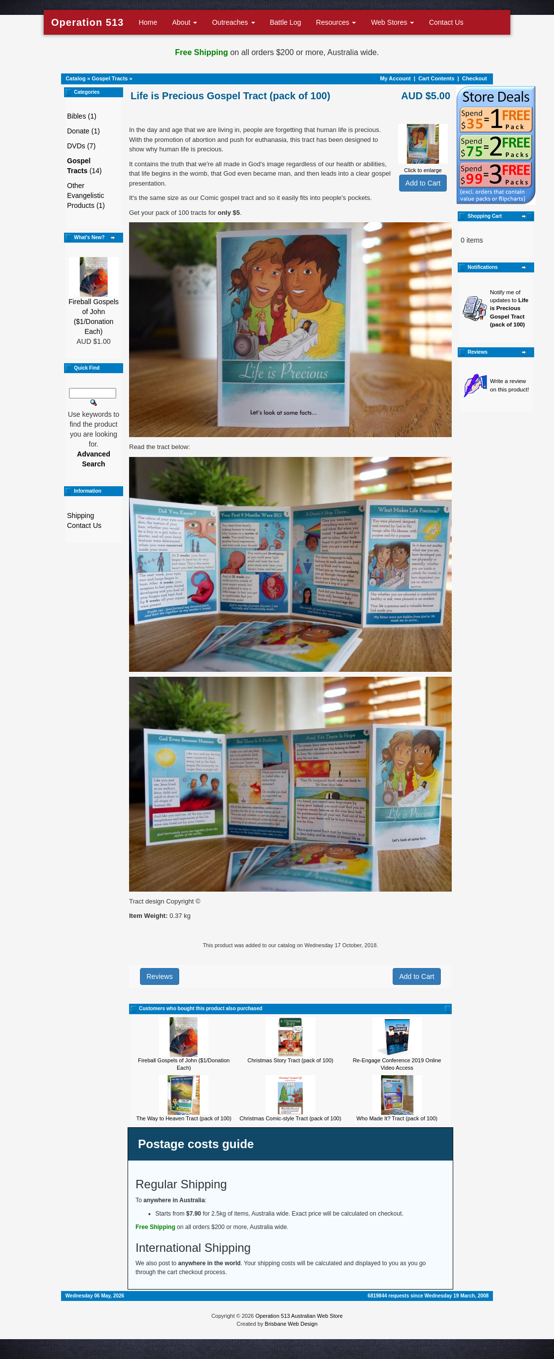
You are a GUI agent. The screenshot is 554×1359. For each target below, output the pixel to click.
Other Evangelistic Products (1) (86, 195)
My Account (395, 78)
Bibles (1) (81, 116)
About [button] (184, 22)
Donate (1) (83, 131)
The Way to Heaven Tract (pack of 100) (184, 1118)
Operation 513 (87, 22)
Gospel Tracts (110, 78)
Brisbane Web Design (291, 1324)
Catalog (75, 78)
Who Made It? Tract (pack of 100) (396, 1118)
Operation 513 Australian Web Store (299, 1316)
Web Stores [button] (392, 22)
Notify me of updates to (509, 308)
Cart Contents (436, 78)
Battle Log (285, 22)
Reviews (159, 976)
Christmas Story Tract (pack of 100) (290, 1060)
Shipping (80, 515)
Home (147, 22)
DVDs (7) (81, 146)
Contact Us (446, 22)
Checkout (474, 78)
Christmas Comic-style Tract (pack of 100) (291, 1118)
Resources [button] (336, 22)
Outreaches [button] (233, 22)
